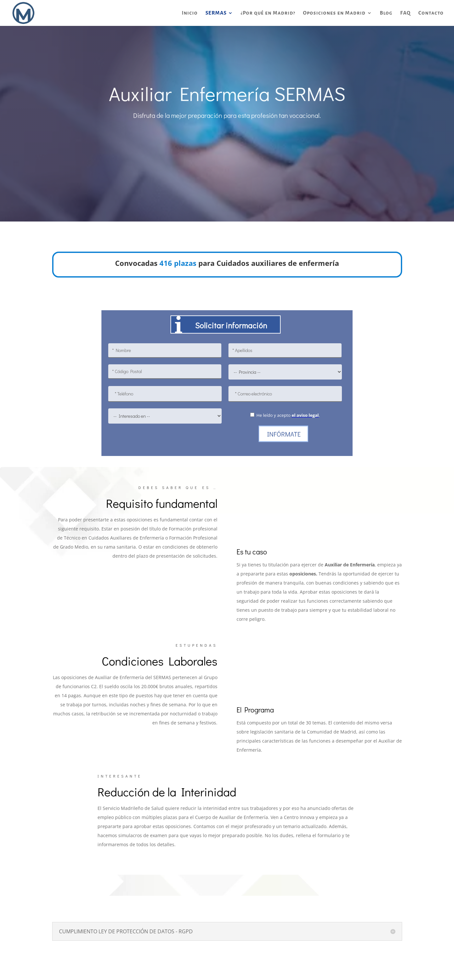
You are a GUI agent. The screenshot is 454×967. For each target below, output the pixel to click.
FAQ (405, 13)
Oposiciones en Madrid (334, 13)
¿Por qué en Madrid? (268, 13)
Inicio (190, 13)
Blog (386, 13)
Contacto (431, 13)
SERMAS (216, 13)
